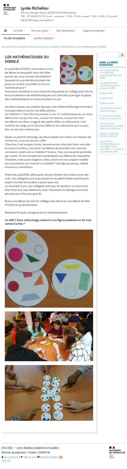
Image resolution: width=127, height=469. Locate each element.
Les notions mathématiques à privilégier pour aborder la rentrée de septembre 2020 (112, 146)
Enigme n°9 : (107, 93)
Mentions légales (47, 457)
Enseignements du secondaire (44, 46)
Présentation (107, 103)
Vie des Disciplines (19, 46)
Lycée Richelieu (34, 8)
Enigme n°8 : (107, 98)
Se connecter (9, 457)
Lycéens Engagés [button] (44, 38)
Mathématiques (68, 46)
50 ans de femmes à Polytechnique (111, 109)
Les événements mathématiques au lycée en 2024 (110, 85)
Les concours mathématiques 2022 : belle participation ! (112, 126)
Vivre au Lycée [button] (40, 30)
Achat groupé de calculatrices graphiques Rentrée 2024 (111, 74)
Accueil (4, 46)
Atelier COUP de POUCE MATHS (109, 135)
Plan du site (27, 457)
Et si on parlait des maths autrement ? (110, 117)
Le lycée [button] (19, 30)
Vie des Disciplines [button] (15, 38)
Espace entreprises (94, 30)
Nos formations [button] (66, 30)
